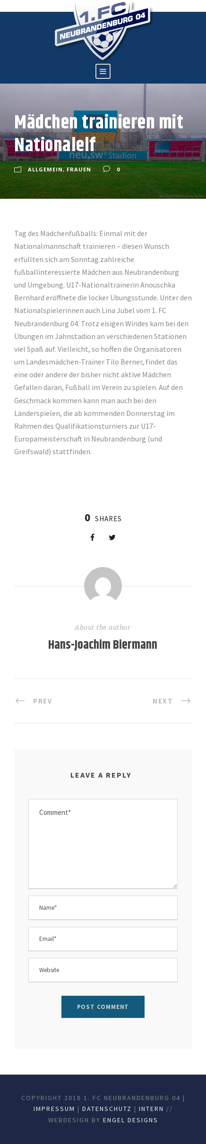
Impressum (54, 1108)
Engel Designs (130, 1120)
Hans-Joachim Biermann (102, 645)
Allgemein (45, 169)
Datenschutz (107, 1108)
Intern (151, 1108)
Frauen (79, 169)
